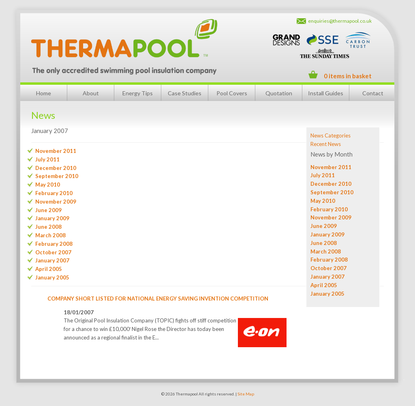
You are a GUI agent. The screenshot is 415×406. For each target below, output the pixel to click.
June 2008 (323, 243)
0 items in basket (348, 75)
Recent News (325, 144)
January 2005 (327, 293)
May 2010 (322, 201)
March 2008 (325, 251)
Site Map (245, 393)
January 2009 (327, 234)
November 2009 (330, 217)
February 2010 (329, 209)
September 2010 (331, 192)
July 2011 (322, 175)
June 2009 (323, 226)
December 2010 (330, 183)
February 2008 (329, 259)
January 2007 (327, 276)
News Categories (330, 135)
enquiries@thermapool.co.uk (340, 21)
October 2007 (328, 268)
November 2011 (330, 167)
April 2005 (323, 285)
